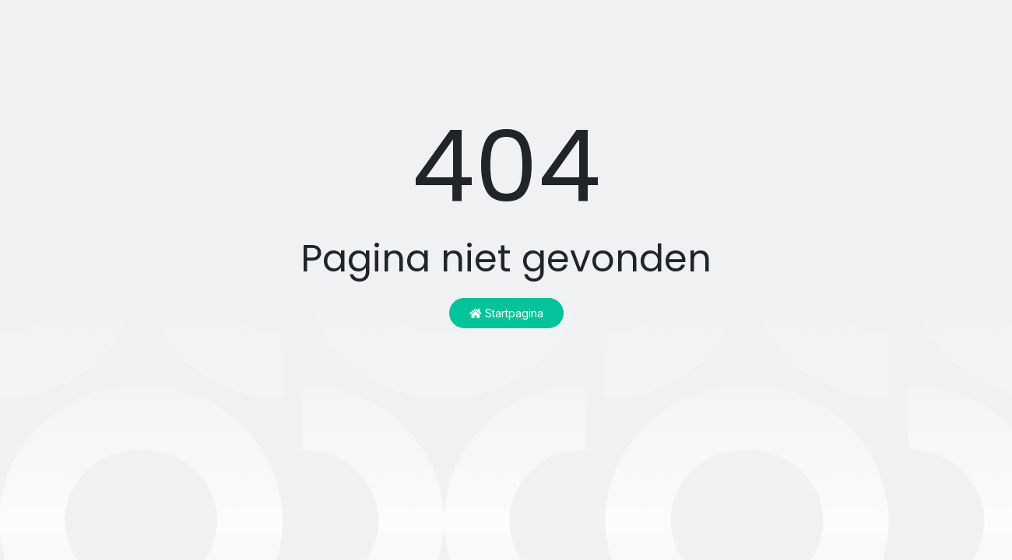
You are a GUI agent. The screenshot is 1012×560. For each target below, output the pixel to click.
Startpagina (506, 313)
